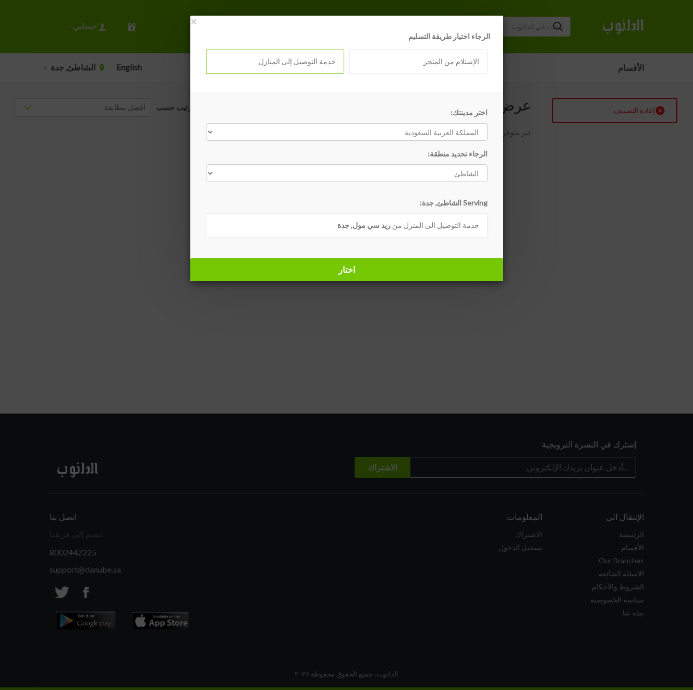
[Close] (193, 21)
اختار (346, 269)
